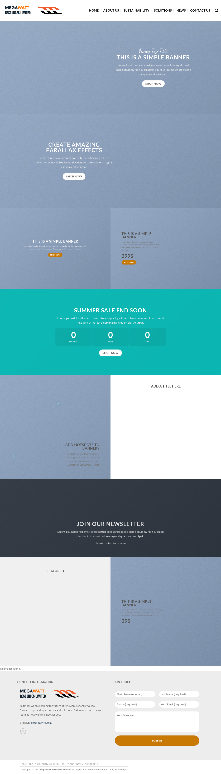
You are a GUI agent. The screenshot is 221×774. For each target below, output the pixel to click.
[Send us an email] (23, 731)
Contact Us (200, 10)
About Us (111, 10)
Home (94, 10)
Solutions (163, 10)
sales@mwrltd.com (40, 722)
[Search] (216, 10)
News (181, 10)
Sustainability (137, 10)
